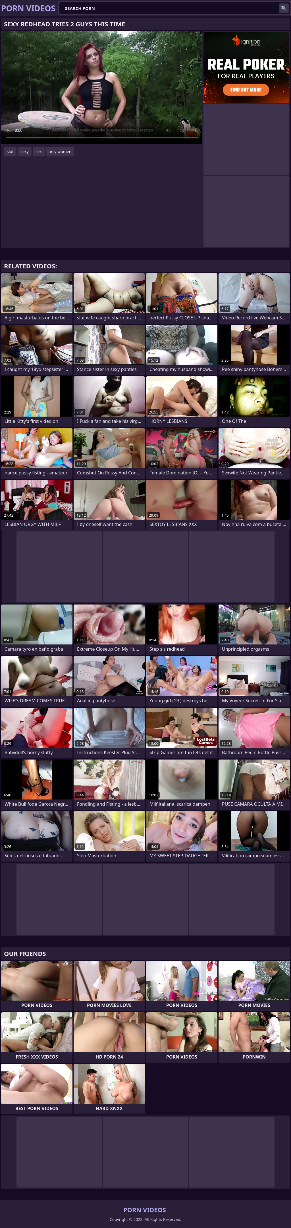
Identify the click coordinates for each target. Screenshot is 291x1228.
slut (10, 151)
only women (60, 151)
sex (39, 151)
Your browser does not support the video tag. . (101, 87)
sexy (24, 151)
